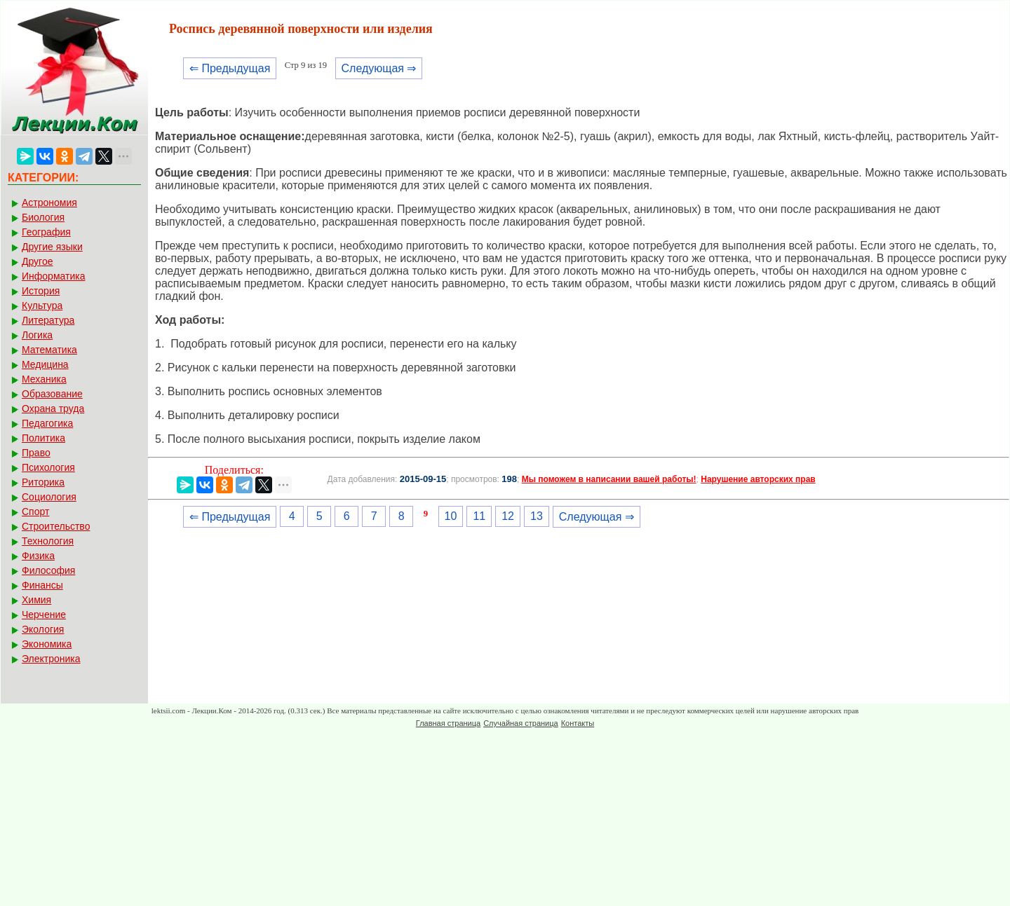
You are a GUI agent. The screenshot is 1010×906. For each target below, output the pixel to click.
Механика (44, 379)
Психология (48, 467)
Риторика (43, 482)
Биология (43, 217)
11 (479, 516)
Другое (37, 261)
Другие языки (52, 246)
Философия (48, 570)
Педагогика (47, 423)
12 (507, 516)
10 (451, 516)
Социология (49, 496)
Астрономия (49, 202)
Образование (52, 393)
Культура (42, 305)
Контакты (578, 723)
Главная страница (448, 723)
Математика (49, 349)
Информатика (53, 276)
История (41, 290)
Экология (43, 629)
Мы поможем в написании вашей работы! (609, 479)
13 (536, 516)
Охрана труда (53, 408)
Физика (38, 555)
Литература (48, 320)
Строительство (56, 526)
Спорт (35, 511)
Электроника (51, 658)
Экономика (47, 644)
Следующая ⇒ (379, 68)
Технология (48, 541)
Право (36, 452)
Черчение (44, 614)
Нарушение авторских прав (758, 479)
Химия (36, 599)
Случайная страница (520, 723)
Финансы (42, 585)
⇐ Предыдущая (229, 68)
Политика (43, 438)
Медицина (45, 364)
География (46, 232)
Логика (37, 335)
